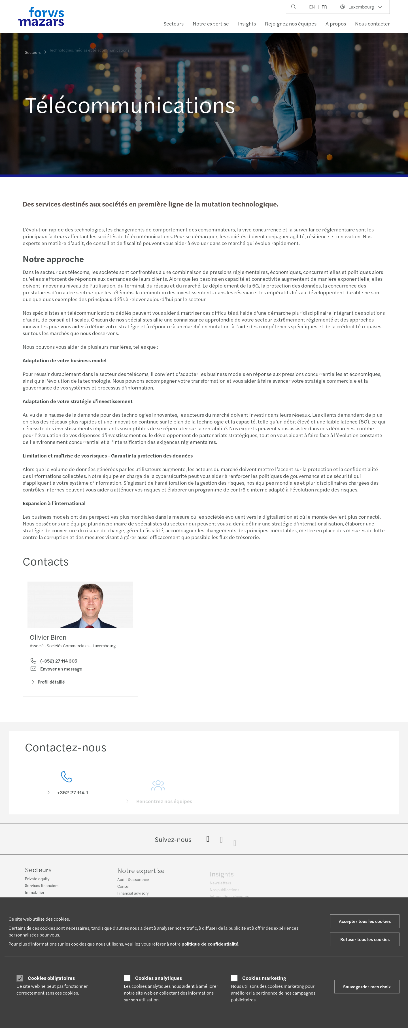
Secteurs (173, 23)
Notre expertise (211, 23)
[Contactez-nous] (66, 791)
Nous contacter (372, 23)
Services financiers (41, 886)
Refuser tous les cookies (365, 939)
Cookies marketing (264, 977)
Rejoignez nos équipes (290, 23)
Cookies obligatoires (51, 977)
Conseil (124, 889)
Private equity (37, 879)
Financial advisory (133, 896)
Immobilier (34, 892)
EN (312, 6)
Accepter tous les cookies (365, 921)
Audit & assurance (133, 882)
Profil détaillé (47, 683)
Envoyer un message (56, 670)
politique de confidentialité (210, 943)
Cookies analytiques (158, 977)
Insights (247, 23)
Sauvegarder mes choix (367, 986)
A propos (336, 23)
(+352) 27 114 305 (53, 662)
